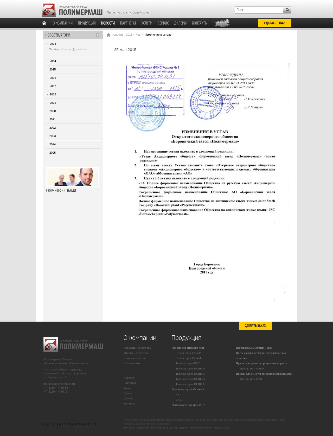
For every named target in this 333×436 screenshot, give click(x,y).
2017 (53, 86)
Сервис (128, 393)
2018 (53, 94)
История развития (134, 358)
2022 (52, 127)
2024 (52, 144)
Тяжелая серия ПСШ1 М (191, 373)
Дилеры (128, 398)
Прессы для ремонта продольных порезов (261, 363)
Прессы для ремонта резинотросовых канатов (264, 373)
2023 (52, 136)
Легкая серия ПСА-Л (188, 358)
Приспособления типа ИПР (188, 404)
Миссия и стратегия (136, 352)
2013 (53, 43)
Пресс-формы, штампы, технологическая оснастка (261, 355)
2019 (53, 102)
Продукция (186, 337)
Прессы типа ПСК (251, 378)
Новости (117, 34)
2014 (53, 61)
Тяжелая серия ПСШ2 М (191, 384)
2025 (52, 152)
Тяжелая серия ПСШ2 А (190, 378)
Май (139, 34)
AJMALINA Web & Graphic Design (208, 427)
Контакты (129, 403)
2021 (52, 119)
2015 (52, 69)
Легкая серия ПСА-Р (188, 352)
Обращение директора (137, 347)
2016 (53, 77)
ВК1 (178, 394)
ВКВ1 (179, 399)
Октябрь (54, 49)
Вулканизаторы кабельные (188, 389)
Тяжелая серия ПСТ (188, 363)
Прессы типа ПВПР (252, 368)
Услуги (128, 387)
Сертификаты (132, 363)
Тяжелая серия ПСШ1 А (190, 368)
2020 (52, 111)
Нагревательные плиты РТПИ (254, 347)
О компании (139, 337)
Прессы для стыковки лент (188, 347)
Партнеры (130, 382)
